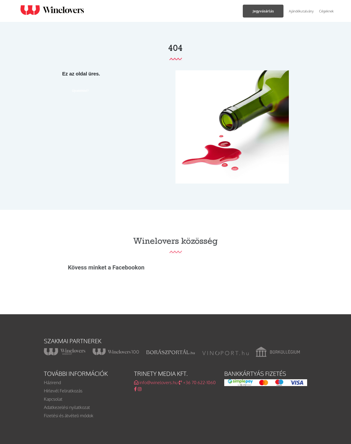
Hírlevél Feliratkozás (63, 390)
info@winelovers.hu (156, 382)
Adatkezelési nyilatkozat (67, 407)
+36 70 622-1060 (197, 382)
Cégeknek (326, 11)
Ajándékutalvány (301, 11)
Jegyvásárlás (263, 11)
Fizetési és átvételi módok (68, 415)
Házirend (52, 382)
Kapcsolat (53, 399)
